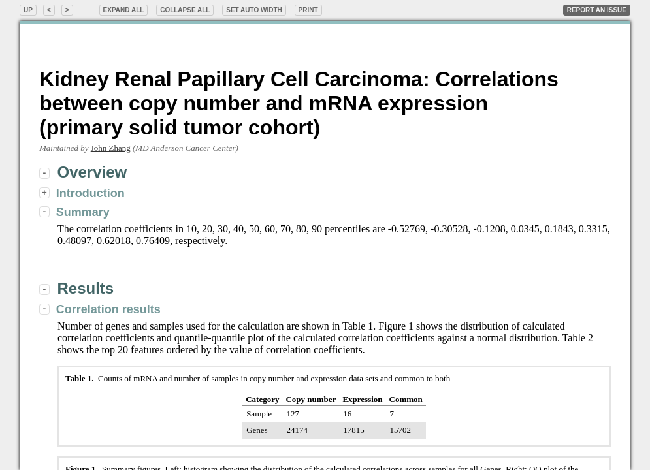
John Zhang (111, 148)
